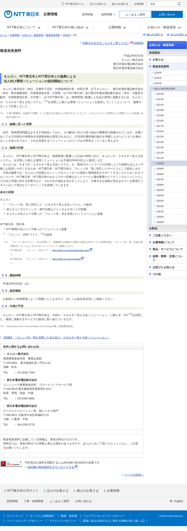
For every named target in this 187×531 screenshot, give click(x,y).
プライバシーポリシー (62, 520)
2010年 (66, 35)
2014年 (160, 142)
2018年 (160, 120)
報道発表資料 (53, 35)
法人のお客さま (98, 4)
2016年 (160, 131)
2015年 (160, 136)
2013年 (160, 147)
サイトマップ (15, 515)
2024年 (158, 83)
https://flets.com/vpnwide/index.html (70, 250)
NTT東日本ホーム (74, 4)
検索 (152, 4)
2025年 (158, 78)
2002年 (160, 206)
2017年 (160, 126)
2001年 (160, 211)
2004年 (160, 195)
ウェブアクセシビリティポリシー (104, 515)
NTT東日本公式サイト (23, 490)
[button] (23, 27)
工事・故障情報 (33, 501)
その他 (157, 274)
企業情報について (164, 242)
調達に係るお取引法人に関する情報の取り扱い (113, 520)
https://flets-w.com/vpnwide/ (66, 259)
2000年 (160, 217)
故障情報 (108, 14)
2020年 (160, 110)
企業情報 (139, 4)
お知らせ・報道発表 (32, 35)
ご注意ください (162, 235)
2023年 (160, 94)
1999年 (160, 222)
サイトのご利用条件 (42, 515)
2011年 (160, 158)
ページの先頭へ (133, 474)
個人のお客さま (120, 4)
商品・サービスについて (168, 249)
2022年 (160, 99)
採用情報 (87, 14)
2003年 (160, 200)
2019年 (160, 115)
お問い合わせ (167, 14)
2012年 (160, 152)
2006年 (160, 184)
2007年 (160, 179)
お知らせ (158, 59)
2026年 (158, 72)
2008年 (160, 174)
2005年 (160, 190)
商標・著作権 (69, 515)
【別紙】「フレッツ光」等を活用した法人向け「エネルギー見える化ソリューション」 (56, 337)
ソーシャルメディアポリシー (25, 520)
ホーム (3, 35)
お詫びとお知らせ (164, 267)
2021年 (160, 104)
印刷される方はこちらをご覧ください (112, 43)
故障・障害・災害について (168, 258)
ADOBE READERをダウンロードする (52, 467)
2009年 (160, 168)
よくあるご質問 (135, 14)
